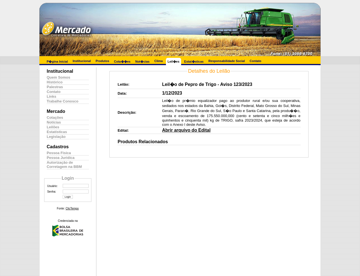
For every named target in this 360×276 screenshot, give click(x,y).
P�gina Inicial (57, 61)
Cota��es (122, 61)
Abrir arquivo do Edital (186, 130)
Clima (158, 61)
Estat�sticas (194, 61)
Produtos (102, 61)
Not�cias (142, 61)
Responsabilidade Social (226, 61)
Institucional (82, 61)
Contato (256, 61)
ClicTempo (72, 208)
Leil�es (173, 61)
